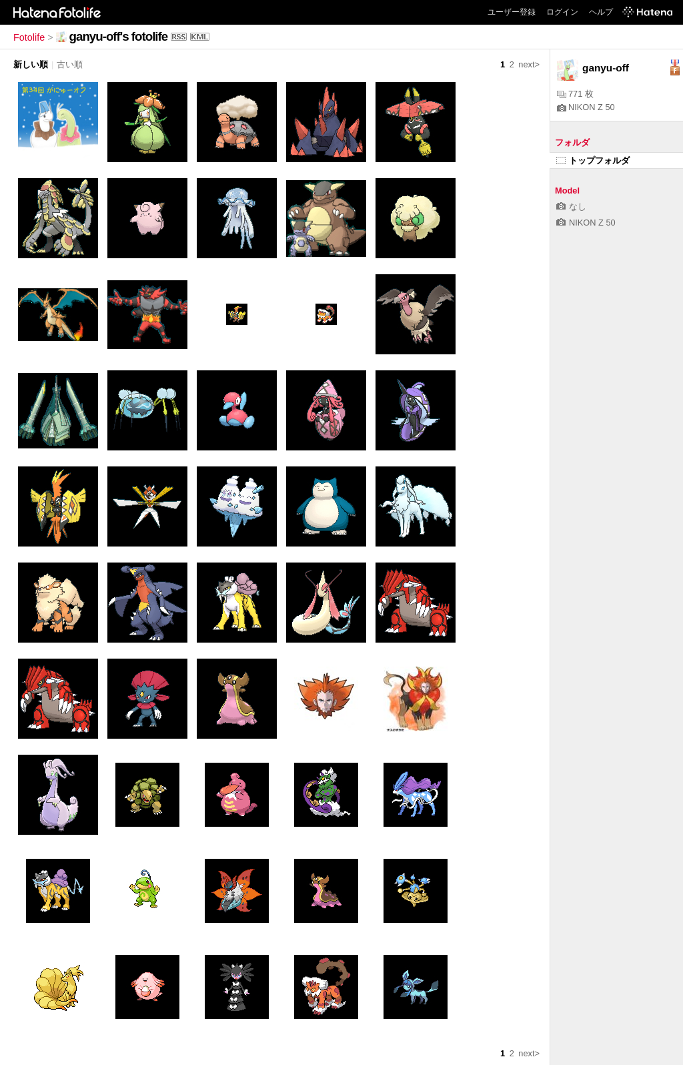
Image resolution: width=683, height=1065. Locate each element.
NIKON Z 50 (586, 107)
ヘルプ (601, 12)
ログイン (562, 12)
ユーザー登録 (512, 12)
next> (529, 64)
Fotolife (29, 37)
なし (571, 207)
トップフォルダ (593, 160)
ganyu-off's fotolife (118, 36)
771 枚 (575, 94)
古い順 (70, 64)
